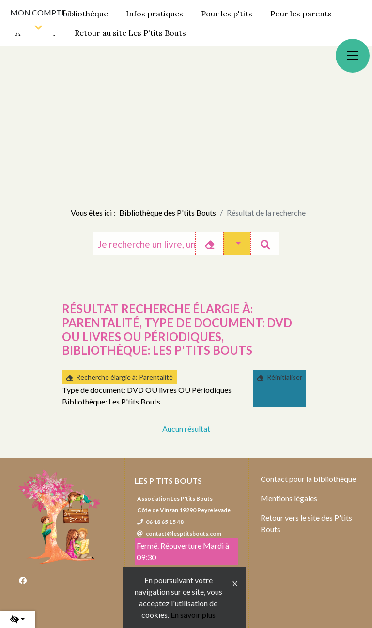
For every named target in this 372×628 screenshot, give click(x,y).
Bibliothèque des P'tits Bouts (167, 212)
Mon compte (38, 12)
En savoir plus (193, 614)
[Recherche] (144, 243)
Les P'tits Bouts (168, 480)
